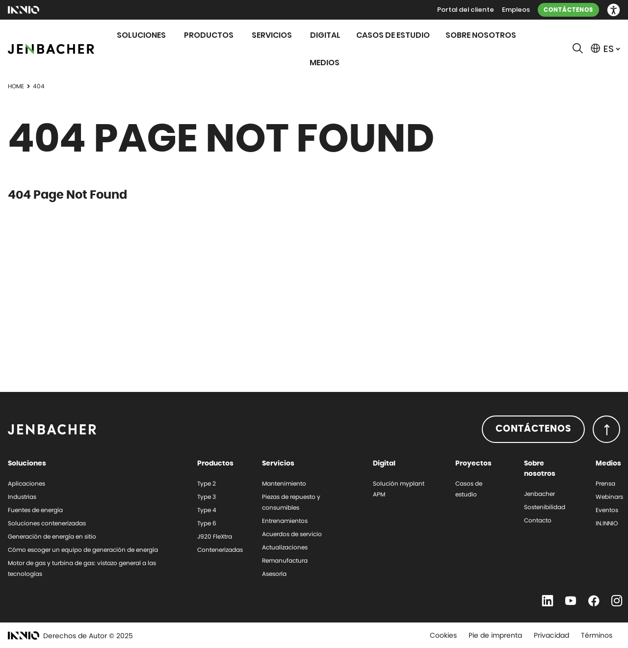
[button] (613, 10)
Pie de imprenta (495, 635)
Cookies (443, 635)
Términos (596, 635)
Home (16, 86)
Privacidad (551, 635)
